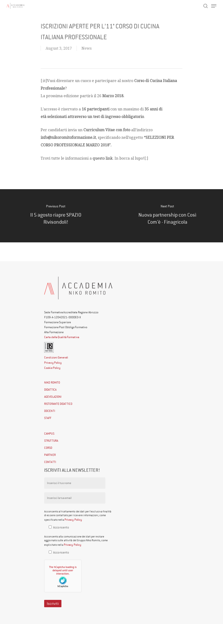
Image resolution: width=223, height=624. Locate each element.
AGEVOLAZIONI (52, 396)
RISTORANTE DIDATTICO (58, 403)
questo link (103, 158)
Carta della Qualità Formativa (61, 337)
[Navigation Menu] (213, 6)
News (86, 48)
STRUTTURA (51, 440)
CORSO (48, 447)
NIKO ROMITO (52, 382)
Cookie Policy (52, 367)
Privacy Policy (53, 362)
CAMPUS (49, 433)
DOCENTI (49, 410)
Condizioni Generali (56, 357)
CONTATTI (50, 461)
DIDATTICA (50, 389)
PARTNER (50, 454)
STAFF (47, 417)
